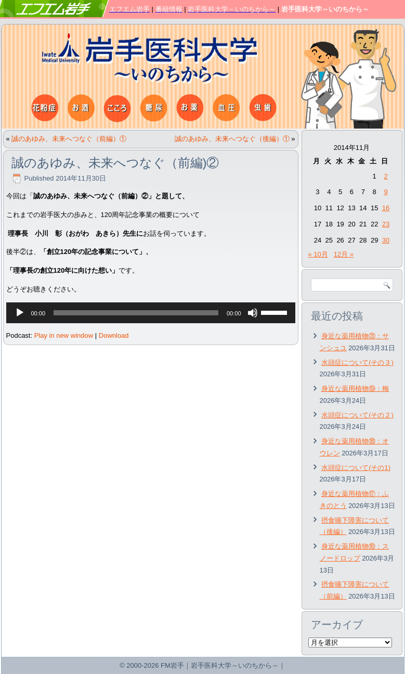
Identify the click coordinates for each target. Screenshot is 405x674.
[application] (150, 312)
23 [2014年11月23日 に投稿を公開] (385, 224)
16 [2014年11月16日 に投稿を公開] (385, 208)
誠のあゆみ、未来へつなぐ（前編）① (68, 139)
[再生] (20, 313)
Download (114, 335)
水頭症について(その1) (355, 468)
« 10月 (318, 254)
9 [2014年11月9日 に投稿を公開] (385, 192)
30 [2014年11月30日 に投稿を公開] (385, 240)
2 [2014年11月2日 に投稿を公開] (385, 176)
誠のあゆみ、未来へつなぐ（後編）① (232, 139)
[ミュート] (252, 313)
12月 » (344, 254)
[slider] (136, 312)
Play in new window (63, 335)
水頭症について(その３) (357, 362)
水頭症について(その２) (357, 415)
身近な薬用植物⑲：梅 (355, 388)
